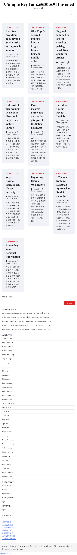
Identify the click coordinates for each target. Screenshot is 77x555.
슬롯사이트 (7, 530)
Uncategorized (12, 28)
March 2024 (6, 428)
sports (4, 489)
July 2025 (5, 363)
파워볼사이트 (7, 527)
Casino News (6, 485)
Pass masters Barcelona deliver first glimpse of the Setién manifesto (37, 116)
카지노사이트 (7, 525)
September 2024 (8, 403)
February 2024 (7, 432)
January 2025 (7, 387)
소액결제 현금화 (9, 536)
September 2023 (8, 452)
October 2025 (7, 351)
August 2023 (6, 456)
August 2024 (6, 407)
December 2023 (7, 440)
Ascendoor (66, 546)
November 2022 (8, 472)
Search (69, 303)
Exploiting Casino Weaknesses (38, 180)
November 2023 (8, 444)
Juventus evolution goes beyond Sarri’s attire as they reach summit (25, 313)
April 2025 (5, 375)
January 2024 (7, 436)
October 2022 (7, 476)
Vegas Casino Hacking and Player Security (13, 184)
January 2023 (7, 468)
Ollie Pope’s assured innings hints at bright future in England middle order (38, 46)
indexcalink (11, 54)
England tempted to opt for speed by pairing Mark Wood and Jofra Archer (28, 321)
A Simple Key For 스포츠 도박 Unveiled (38, 4)
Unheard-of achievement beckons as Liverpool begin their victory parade (13, 116)
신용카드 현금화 (9, 539)
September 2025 (8, 355)
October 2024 (7, 399)
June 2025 (5, 367)
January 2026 (7, 338)
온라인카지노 (6, 506)
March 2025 (6, 379)
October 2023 (7, 448)
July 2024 (5, 411)
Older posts (7, 297)
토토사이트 (7, 522)
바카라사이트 (7, 533)
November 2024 (8, 395)
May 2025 (5, 371)
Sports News (6, 494)
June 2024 (5, 415)
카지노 (4, 510)
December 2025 (7, 342)
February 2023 (7, 464)
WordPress (18, 549)
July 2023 (5, 460)
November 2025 (8, 346)
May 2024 (5, 419)
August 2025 (6, 359)
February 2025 (7, 383)
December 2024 (7, 391)
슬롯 (3, 502)
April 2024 (5, 424)
